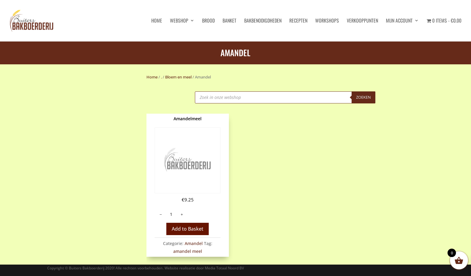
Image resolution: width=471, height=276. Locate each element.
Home (152, 77)
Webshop (179, 21)
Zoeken (363, 97)
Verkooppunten (362, 21)
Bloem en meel (178, 77)
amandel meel (187, 251)
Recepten (298, 21)
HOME (156, 21)
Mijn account (399, 21)
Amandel (194, 243)
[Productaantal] (171, 214)
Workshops (327, 21)
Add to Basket (187, 228)
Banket (229, 21)
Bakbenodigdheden (263, 21)
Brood (208, 21)
